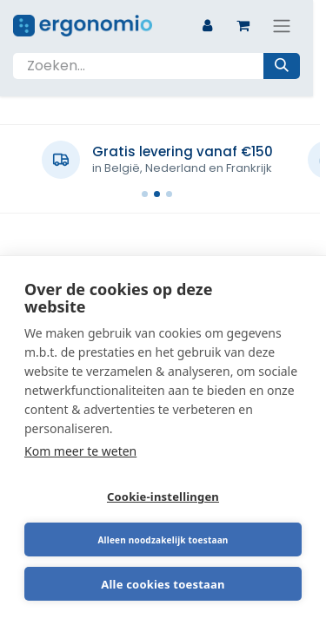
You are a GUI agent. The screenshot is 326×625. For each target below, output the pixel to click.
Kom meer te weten (80, 451)
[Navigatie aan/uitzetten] (281, 25)
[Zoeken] (281, 66)
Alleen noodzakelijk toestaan (162, 540)
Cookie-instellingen (163, 496)
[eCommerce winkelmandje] (242, 25)
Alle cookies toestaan (162, 584)
